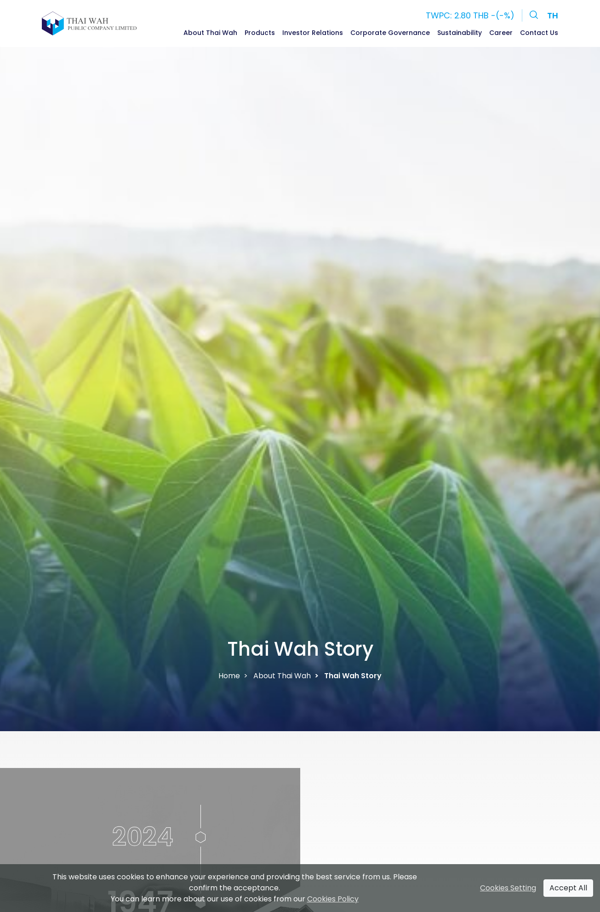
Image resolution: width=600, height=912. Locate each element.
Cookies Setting (508, 888)
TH (552, 15)
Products (260, 32)
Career (501, 32)
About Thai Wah (210, 32)
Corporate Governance (390, 32)
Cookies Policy (333, 899)
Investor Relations (312, 32)
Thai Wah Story (353, 675)
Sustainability (459, 32)
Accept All (568, 888)
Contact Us (539, 32)
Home (229, 675)
